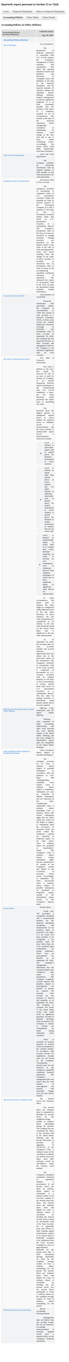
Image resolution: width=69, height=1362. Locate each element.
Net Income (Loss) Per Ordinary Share (17, 1100)
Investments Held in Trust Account (16, 181)
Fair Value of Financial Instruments (16, 359)
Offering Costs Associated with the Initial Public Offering (18, 710)
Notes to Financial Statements (50, 11)
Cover (6, 11)
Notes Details (48, 17)
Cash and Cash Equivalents (13, 155)
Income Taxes (8, 908)
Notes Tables (33, 17)
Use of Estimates (9, 45)
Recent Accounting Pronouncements (17, 1310)
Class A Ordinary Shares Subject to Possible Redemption (16, 752)
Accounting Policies (13, 17)
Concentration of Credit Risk (14, 296)
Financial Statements (22, 11)
